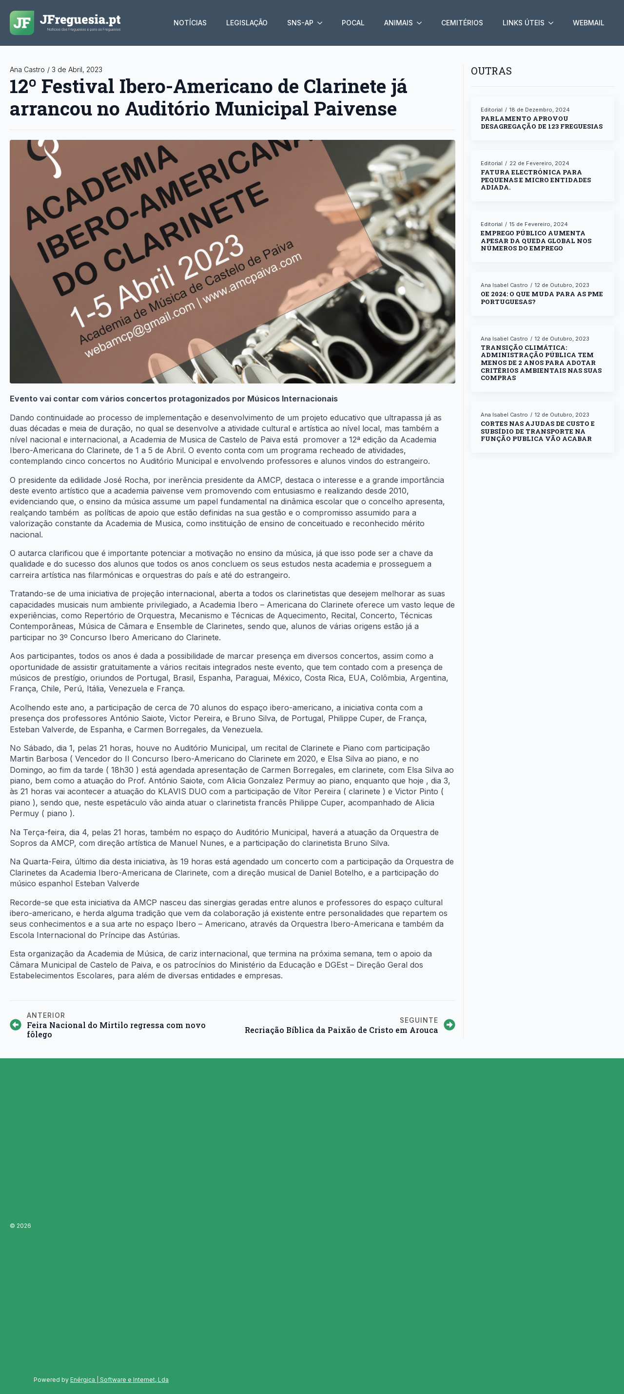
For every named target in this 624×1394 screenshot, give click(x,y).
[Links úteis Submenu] (554, 23)
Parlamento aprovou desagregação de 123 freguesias (542, 122)
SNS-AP (300, 23)
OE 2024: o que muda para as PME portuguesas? (542, 298)
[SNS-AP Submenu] (322, 23)
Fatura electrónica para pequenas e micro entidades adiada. (536, 180)
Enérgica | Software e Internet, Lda (119, 1379)
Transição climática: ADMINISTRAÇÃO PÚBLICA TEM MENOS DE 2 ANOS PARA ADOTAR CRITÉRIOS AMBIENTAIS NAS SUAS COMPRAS (541, 363)
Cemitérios (462, 23)
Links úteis (524, 23)
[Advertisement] (101, 1222)
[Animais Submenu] (422, 23)
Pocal (353, 23)
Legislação (247, 23)
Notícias (190, 23)
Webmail (588, 23)
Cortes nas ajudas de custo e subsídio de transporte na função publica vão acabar (538, 431)
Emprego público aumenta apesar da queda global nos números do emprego (536, 240)
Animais (398, 23)
